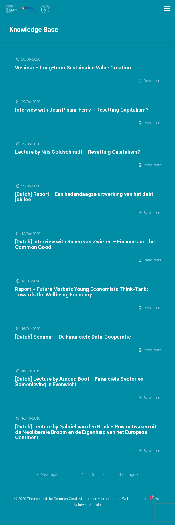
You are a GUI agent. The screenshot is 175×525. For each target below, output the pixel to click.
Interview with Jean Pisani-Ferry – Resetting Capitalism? (81, 110)
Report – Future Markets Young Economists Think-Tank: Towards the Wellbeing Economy (81, 292)
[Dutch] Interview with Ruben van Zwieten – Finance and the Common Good (85, 244)
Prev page (46, 475)
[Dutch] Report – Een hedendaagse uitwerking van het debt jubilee (84, 196)
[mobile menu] (167, 8)
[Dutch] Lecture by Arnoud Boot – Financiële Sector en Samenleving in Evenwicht (79, 381)
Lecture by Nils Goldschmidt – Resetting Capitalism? (77, 152)
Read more (152, 81)
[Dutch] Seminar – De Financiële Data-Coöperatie (73, 337)
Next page (129, 475)
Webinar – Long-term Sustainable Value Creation (73, 68)
